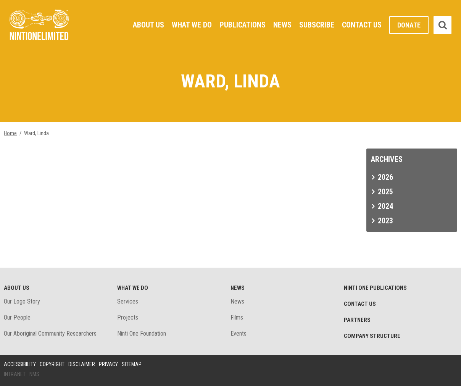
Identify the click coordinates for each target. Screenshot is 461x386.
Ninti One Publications (375, 287)
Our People (17, 317)
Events (238, 333)
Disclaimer (81, 364)
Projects (127, 317)
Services (127, 301)
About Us (148, 24)
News (282, 24)
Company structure (372, 336)
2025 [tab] (385, 191)
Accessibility (20, 364)
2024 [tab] (385, 206)
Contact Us (362, 24)
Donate (409, 25)
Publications (242, 24)
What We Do (192, 24)
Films (236, 317)
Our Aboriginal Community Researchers (50, 333)
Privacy (108, 364)
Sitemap (132, 364)
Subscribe (316, 24)
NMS (34, 374)
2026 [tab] (385, 177)
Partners (357, 320)
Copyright (52, 364)
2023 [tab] (385, 220)
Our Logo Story (22, 301)
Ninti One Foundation (141, 333)
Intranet (15, 374)
